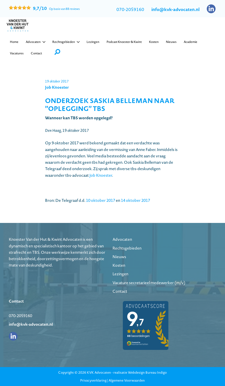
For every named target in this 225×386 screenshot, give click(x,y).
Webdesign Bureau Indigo (147, 372)
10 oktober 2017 (100, 200)
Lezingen (120, 274)
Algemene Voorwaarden (127, 380)
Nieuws (119, 256)
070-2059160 (130, 9)
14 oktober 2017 (135, 200)
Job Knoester (100, 175)
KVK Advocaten (99, 372)
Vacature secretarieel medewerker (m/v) (148, 282)
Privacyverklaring (93, 380)
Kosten (118, 265)
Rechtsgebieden (127, 248)
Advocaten (122, 239)
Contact (119, 291)
